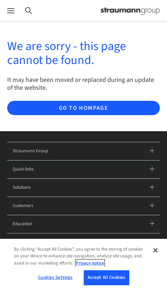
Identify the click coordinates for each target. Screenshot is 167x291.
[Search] (28, 10)
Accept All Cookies (106, 277)
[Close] (155, 250)
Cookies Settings (55, 277)
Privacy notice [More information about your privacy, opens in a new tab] (90, 263)
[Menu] (10, 10)
